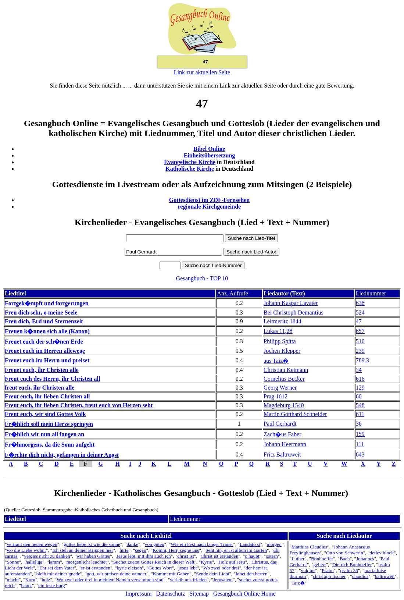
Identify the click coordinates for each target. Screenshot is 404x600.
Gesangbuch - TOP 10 (202, 278)
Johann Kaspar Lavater (291, 303)
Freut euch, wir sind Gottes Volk (45, 414)
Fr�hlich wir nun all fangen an (44, 434)
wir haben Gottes (93, 556)
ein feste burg (51, 585)
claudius (360, 576)
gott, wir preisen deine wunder (116, 573)
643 (360, 454)
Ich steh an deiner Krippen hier (82, 550)
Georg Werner (280, 387)
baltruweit (385, 576)
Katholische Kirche (189, 169)
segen (140, 550)
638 (360, 303)
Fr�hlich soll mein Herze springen (49, 424)
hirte (123, 550)
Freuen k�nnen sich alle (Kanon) (47, 331)
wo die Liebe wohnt (26, 550)
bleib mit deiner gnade (58, 573)
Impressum (138, 593)
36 (359, 423)
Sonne (13, 562)
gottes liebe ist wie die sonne (92, 544)
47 (359, 321)
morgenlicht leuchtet (87, 562)
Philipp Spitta (280, 341)
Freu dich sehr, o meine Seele (41, 312)
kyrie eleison (129, 568)
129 (360, 387)
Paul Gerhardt (280, 423)
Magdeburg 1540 (284, 405)
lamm (54, 562)
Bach (345, 558)
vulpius (308, 570)
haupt (26, 585)
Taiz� (298, 583)
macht (13, 579)
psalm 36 (349, 570)
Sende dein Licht (212, 573)
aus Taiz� (276, 361)
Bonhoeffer (322, 558)
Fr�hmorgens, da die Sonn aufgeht (49, 444)
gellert (319, 564)
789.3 (362, 360)
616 (360, 379)
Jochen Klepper (282, 351)
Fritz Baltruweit (282, 454)
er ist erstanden (95, 568)
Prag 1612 (275, 396)
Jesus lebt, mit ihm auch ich (144, 556)
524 (360, 312)
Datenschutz (170, 593)
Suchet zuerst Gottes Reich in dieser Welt (153, 562)
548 (360, 405)
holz (46, 579)
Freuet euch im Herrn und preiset (47, 360)
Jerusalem (223, 579)
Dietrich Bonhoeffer (352, 564)
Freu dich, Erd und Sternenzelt (44, 321)
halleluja (33, 562)
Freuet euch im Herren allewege (45, 351)
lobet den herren (252, 573)
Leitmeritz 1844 (282, 321)
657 (360, 331)
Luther (298, 558)
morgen (274, 544)
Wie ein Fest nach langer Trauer (202, 544)
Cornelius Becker (284, 379)
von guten (154, 544)
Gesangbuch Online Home (244, 593)
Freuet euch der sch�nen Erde (44, 341)
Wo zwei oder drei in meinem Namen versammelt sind (110, 579)
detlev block (381, 552)
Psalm (328, 570)
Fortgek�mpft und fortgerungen (47, 303)
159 (360, 434)
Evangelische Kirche (189, 162)
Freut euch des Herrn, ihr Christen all (52, 379)
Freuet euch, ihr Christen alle (42, 370)
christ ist (185, 556)
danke (132, 544)
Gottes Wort (160, 568)
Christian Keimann (286, 370)
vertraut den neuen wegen (32, 544)
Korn (30, 579)
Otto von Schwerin (344, 552)
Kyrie (206, 562)
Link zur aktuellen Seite (202, 72)
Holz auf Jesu (231, 562)
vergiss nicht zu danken (47, 556)
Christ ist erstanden (219, 556)
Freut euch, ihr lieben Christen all (47, 396)
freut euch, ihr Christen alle (39, 387)
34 (359, 370)
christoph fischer (329, 576)
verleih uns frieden (188, 579)
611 (360, 414)
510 (360, 341)
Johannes (365, 558)
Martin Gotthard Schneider (295, 414)
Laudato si (250, 544)
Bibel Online (209, 149)
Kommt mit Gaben (171, 573)
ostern (272, 556)
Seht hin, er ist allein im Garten (236, 550)
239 (360, 351)
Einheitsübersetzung (209, 155)
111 (360, 444)
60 (359, 396)
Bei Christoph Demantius (293, 312)
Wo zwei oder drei (221, 568)
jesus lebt (187, 568)
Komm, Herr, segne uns (176, 550)
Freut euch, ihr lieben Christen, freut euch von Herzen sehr (79, 405)
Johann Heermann (285, 444)
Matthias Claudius (309, 547)
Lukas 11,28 (278, 331)
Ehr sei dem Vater (56, 568)
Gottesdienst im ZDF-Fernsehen (209, 200)
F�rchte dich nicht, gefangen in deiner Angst (62, 455)
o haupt (252, 556)
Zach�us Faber (282, 434)
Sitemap (199, 593)
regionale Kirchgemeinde (209, 206)
